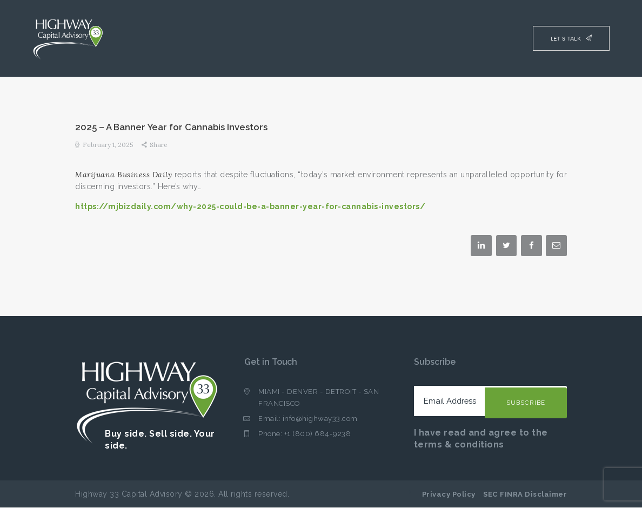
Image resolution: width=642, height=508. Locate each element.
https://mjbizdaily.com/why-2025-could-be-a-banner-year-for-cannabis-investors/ (250, 206)
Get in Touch (271, 362)
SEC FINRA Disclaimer (525, 494)
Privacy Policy (449, 494)
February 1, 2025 (108, 145)
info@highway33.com (320, 419)
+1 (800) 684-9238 (317, 434)
